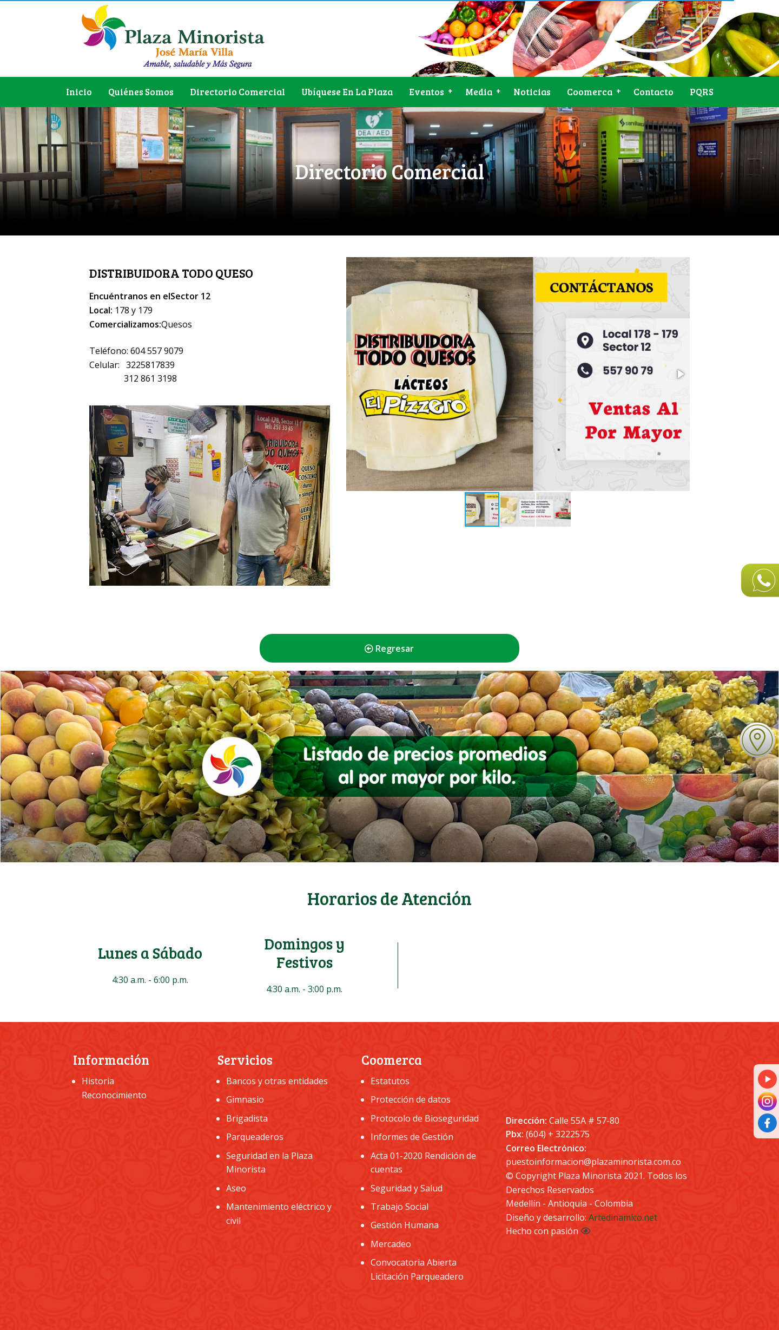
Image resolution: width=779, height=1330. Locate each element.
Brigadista (247, 1118)
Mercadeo (391, 1244)
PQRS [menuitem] (702, 92)
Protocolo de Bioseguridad (425, 1118)
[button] (680, 374)
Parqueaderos (254, 1137)
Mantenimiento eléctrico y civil (279, 1214)
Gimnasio (245, 1099)
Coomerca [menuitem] (589, 92)
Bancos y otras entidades (277, 1081)
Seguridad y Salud (407, 1188)
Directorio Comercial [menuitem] (237, 92)
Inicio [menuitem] (79, 92)
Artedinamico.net (623, 1217)
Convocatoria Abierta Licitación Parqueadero (417, 1269)
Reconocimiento (114, 1095)
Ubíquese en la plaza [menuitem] (347, 92)
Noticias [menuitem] (532, 92)
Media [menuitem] (478, 92)
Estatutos (390, 1081)
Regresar (389, 648)
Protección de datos (411, 1099)
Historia (98, 1081)
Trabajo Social (399, 1207)
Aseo (236, 1188)
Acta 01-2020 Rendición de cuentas (423, 1163)
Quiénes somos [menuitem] (141, 92)
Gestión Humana (405, 1225)
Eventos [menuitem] (426, 92)
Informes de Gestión (412, 1137)
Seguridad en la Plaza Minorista (269, 1163)
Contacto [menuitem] (653, 92)
